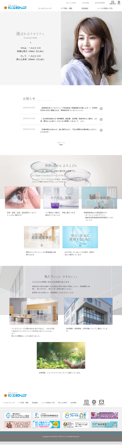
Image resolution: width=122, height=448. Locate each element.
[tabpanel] (61, 48)
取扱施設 (93, 8)
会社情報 (90, 2)
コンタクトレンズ (62, 8)
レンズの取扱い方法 (109, 8)
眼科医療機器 (102, 2)
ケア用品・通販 (80, 8)
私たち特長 (78, 2)
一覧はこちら (61, 142)
